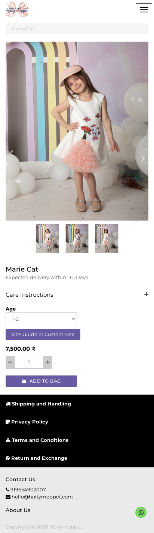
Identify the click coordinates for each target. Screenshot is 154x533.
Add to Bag (41, 381)
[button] (13, 150)
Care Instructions (77, 295)
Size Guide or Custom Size (43, 334)
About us (18, 510)
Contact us (20, 479)
